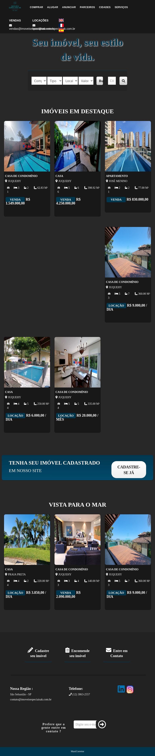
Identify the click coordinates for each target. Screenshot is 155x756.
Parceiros (87, 7)
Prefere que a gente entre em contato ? (53, 727)
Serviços (121, 7)
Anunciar (69, 7)
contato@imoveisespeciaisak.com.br (30, 699)
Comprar (36, 7)
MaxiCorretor (77, 751)
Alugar (52, 7)
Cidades (105, 7)
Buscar (101, 81)
